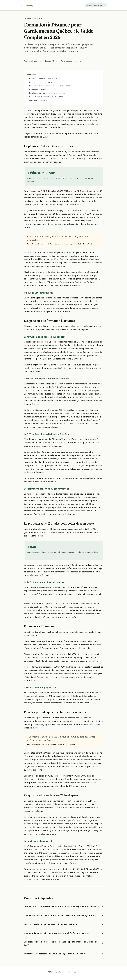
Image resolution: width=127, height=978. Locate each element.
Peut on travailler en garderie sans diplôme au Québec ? (50, 924)
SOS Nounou (80, 282)
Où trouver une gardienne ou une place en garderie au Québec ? (54, 953)
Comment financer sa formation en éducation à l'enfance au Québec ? (57, 933)
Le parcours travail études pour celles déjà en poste (50, 86)
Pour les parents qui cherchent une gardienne (47, 93)
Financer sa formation (37, 89)
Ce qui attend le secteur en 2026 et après (46, 97)
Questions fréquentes (38, 100)
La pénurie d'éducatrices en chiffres (43, 79)
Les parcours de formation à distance (44, 82)
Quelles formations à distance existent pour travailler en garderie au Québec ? (61, 906)
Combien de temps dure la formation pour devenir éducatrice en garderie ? (60, 915)
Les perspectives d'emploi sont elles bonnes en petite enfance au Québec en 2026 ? (60, 943)
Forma (27, 5)
